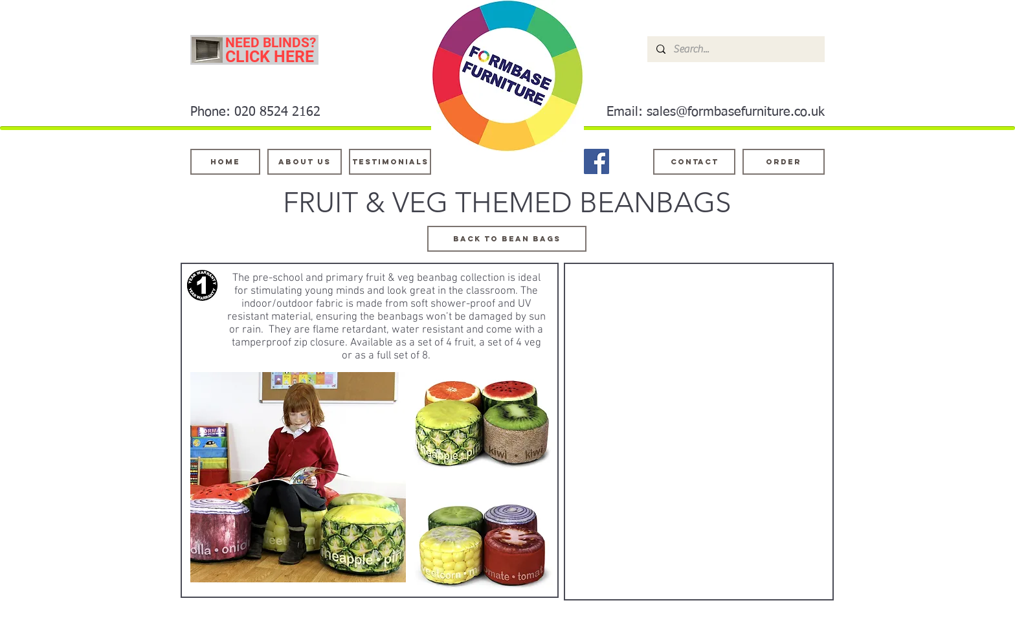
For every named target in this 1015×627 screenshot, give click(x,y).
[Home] (225, 162)
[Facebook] (596, 161)
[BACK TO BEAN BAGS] (506, 239)
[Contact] (694, 162)
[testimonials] (390, 162)
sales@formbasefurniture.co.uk (736, 111)
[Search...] (735, 49)
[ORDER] (783, 162)
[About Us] (304, 162)
